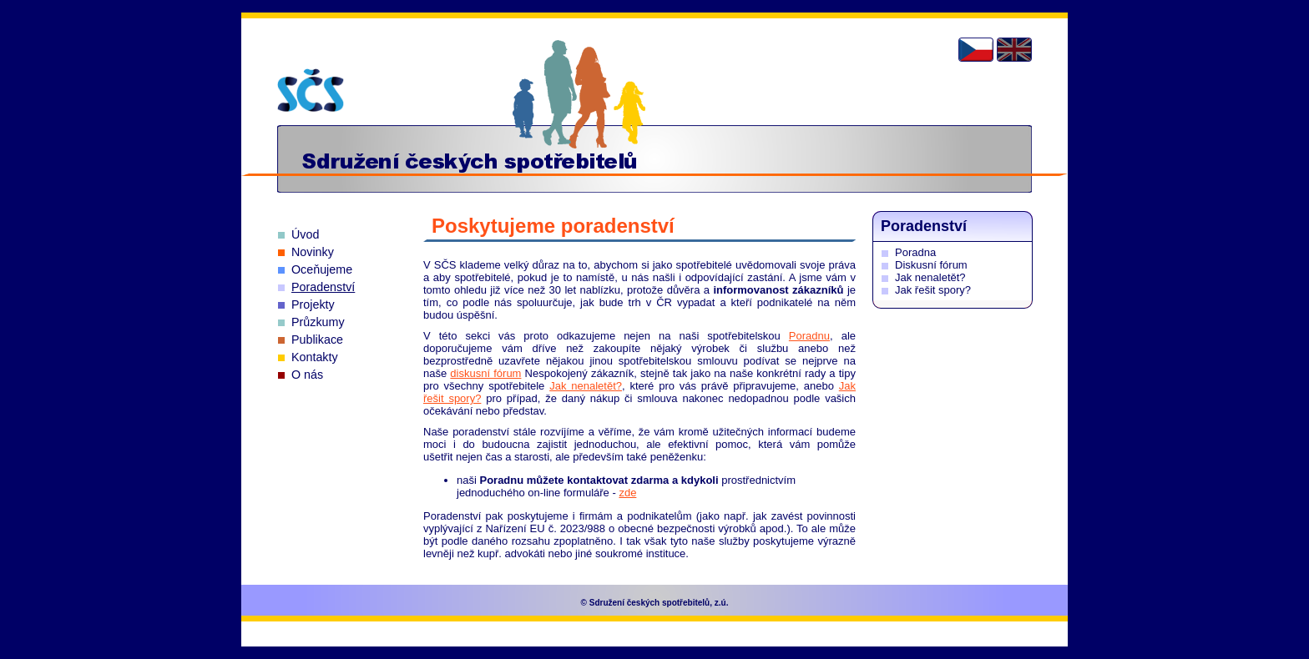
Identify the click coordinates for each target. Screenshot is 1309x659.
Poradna (915, 252)
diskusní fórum (485, 373)
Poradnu (809, 336)
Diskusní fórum (931, 265)
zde (627, 492)
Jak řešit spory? (933, 290)
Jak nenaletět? (585, 386)
